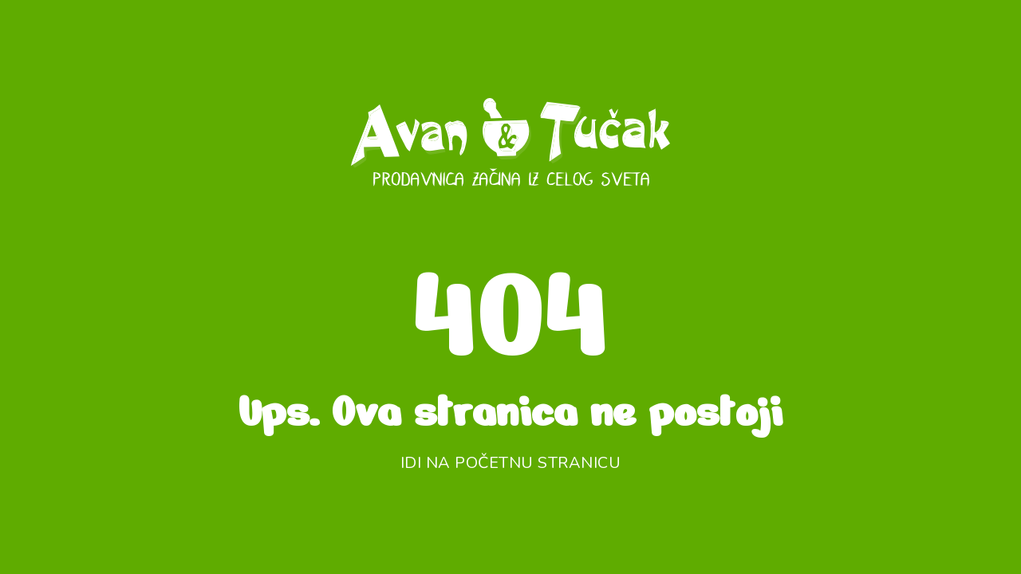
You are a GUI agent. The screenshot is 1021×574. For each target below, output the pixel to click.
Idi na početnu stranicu (510, 463)
